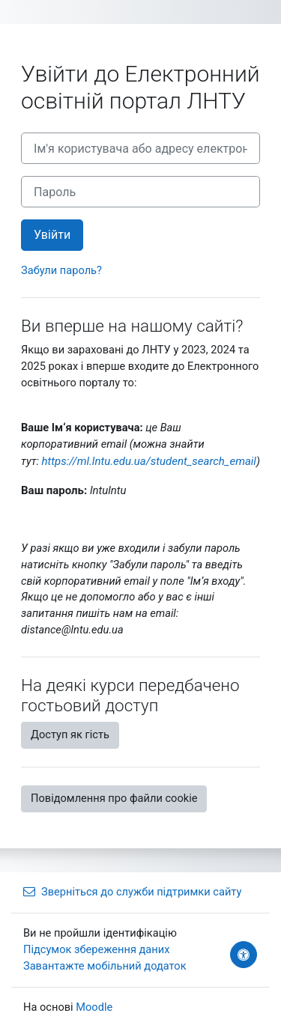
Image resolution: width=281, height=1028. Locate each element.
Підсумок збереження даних (96, 949)
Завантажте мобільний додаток (105, 966)
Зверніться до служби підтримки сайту (132, 891)
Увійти (52, 235)
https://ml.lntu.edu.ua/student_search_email (149, 461)
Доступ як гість (70, 734)
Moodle (94, 1007)
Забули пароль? (61, 270)
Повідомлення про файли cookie (114, 798)
